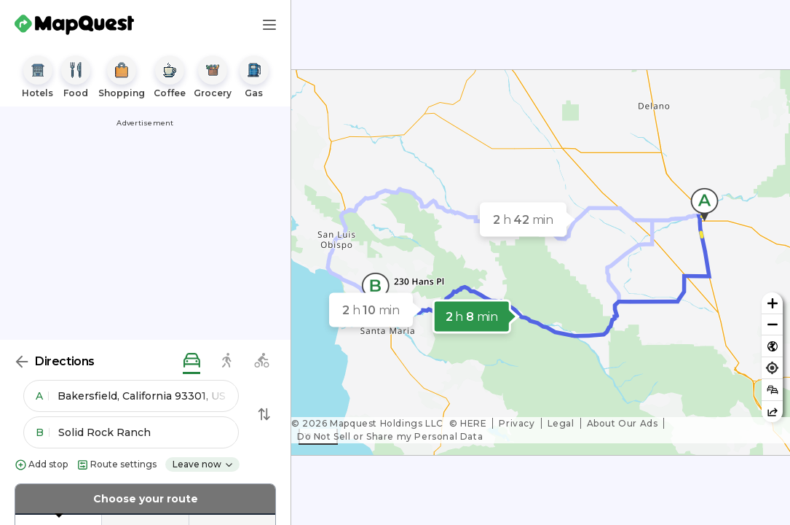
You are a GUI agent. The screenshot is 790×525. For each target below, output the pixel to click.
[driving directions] (191, 361)
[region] (540, 262)
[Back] (22, 361)
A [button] (42, 395)
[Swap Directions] (264, 414)
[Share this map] (772, 411)
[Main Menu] (269, 25)
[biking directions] (261, 361)
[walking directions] (226, 361)
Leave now (203, 464)
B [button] (43, 432)
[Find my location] (772, 367)
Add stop (41, 465)
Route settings (116, 465)
